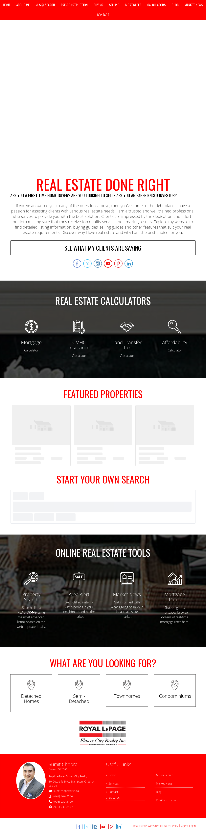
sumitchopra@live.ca (66, 791)
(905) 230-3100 (63, 801)
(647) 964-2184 (63, 796)
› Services (112, 783)
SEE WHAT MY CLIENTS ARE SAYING (102, 247)
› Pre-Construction (165, 800)
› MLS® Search (163, 775)
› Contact (112, 792)
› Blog (157, 792)
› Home (111, 775)
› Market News (163, 783)
